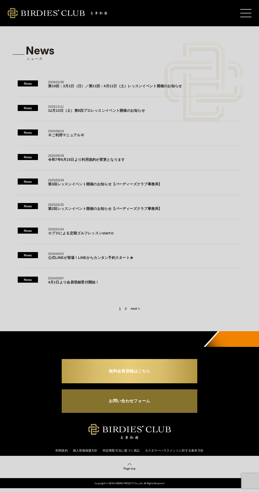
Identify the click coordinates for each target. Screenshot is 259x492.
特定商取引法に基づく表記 (121, 454)
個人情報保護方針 (85, 454)
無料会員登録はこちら (129, 371)
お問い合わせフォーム (129, 403)
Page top (129, 472)
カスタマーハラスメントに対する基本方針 (174, 454)
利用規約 (61, 454)
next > (135, 308)
